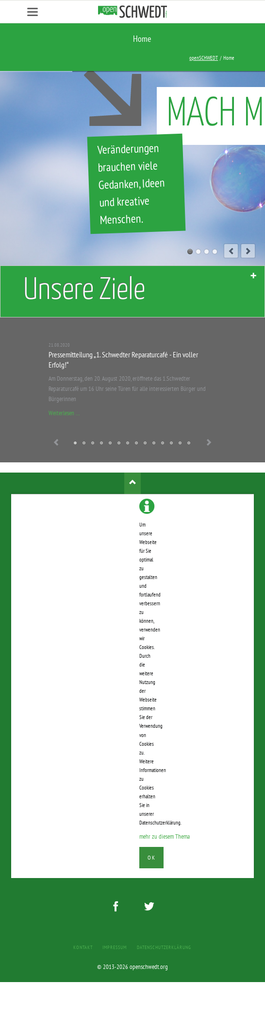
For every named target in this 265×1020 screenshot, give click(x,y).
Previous (56, 443)
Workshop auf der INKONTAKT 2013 (180, 443)
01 (190, 251)
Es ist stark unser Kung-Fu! (102, 443)
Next (208, 443)
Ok (151, 857)
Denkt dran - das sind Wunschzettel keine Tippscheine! (84, 443)
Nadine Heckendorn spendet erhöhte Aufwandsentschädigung (136, 443)
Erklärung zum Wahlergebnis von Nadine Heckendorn (93, 443)
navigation (32, 11)
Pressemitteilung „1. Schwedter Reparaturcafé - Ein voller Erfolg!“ (75, 443)
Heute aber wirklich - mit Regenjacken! (163, 443)
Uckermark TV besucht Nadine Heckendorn (145, 443)
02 (198, 251)
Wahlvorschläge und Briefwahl (119, 443)
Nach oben (132, 483)
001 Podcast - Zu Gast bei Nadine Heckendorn (128, 443)
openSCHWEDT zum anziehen (110, 443)
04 (215, 251)
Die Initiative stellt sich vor (189, 443)
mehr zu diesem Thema (164, 836)
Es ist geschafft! (154, 443)
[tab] (132, 291)
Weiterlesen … (64, 413)
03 (206, 251)
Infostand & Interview (171, 443)
